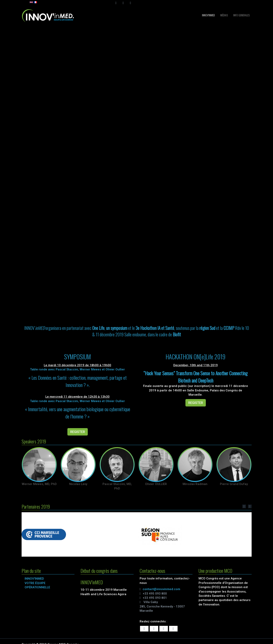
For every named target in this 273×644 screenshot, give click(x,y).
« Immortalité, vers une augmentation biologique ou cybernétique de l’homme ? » (77, 412)
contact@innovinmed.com (161, 589)
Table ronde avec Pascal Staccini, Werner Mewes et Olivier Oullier (77, 369)
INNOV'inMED (208, 15)
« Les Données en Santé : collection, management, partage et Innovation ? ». (77, 381)
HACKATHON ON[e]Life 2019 (195, 356)
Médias (224, 15)
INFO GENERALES (241, 15)
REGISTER (77, 432)
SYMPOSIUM (77, 356)
